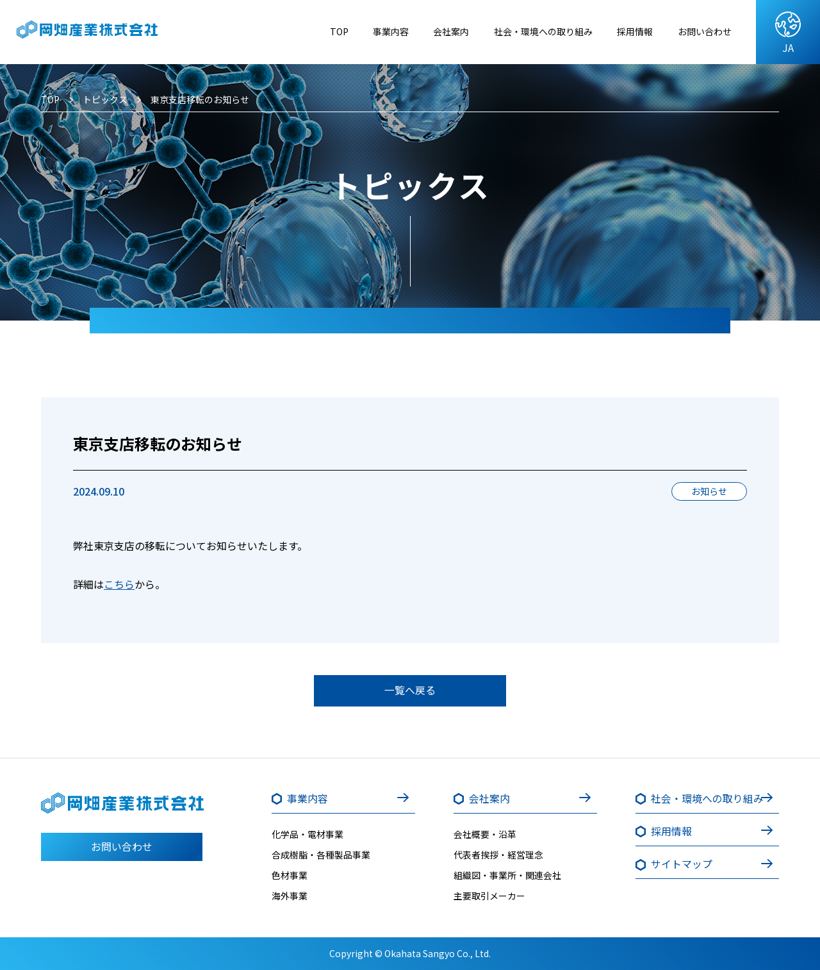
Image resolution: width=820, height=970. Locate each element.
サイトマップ (682, 864)
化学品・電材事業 (307, 834)
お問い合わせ (701, 31)
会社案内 (421, 31)
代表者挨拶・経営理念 (498, 855)
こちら (119, 584)
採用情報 (624, 31)
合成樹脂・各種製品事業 (321, 855)
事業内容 (356, 31)
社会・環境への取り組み (523, 31)
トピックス (105, 99)
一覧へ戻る (410, 690)
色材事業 (290, 875)
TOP (300, 31)
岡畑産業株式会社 (98, 32)
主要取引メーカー (489, 896)
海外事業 (290, 896)
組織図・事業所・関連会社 (507, 875)
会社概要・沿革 (485, 834)
